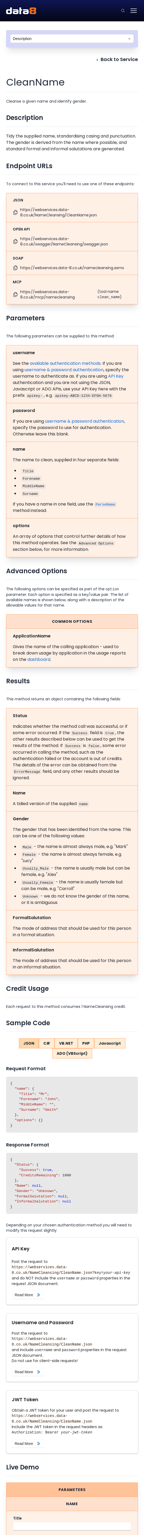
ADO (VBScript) (72, 1053)
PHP (86, 1043)
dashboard (38, 659)
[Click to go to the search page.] (123, 11)
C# (46, 1043)
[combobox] (72, 38)
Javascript (110, 1043)
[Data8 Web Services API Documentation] (21, 10)
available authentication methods (65, 363)
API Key (116, 376)
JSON (28, 1043)
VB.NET (66, 1043)
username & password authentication (64, 370)
